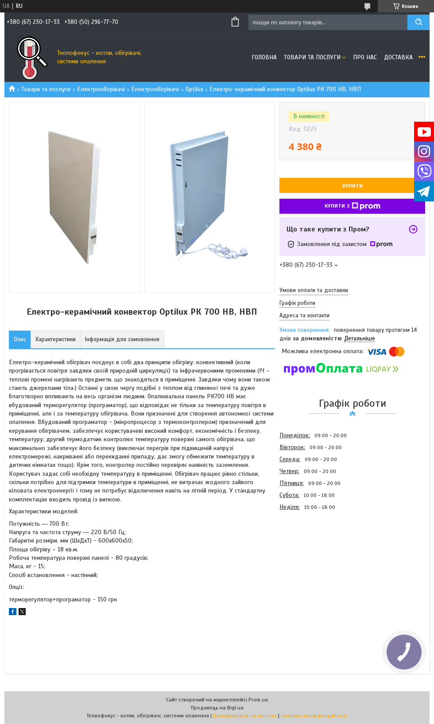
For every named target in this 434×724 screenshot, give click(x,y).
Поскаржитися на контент (245, 715)
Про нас (365, 57)
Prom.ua (258, 700)
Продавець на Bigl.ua (217, 708)
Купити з (352, 206)
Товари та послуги (312, 57)
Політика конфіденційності (314, 715)
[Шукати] (418, 22)
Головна (264, 57)
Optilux (194, 89)
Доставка (398, 57)
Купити (352, 186)
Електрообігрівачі (101, 89)
